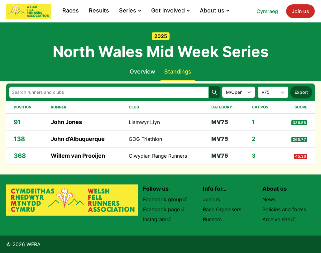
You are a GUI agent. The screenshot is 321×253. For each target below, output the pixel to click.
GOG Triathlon (145, 139)
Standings (177, 71)
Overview (142, 71)
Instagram (157, 219)
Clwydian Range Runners (158, 156)
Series (130, 10)
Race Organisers (222, 209)
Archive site (278, 219)
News (268, 199)
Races (70, 10)
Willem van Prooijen (78, 155)
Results (99, 10)
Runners (212, 219)
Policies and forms (284, 209)
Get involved (170, 10)
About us (214, 10)
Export (301, 92)
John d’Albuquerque (78, 139)
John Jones (66, 122)
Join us (300, 11)
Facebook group (165, 199)
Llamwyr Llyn (144, 122)
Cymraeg (267, 11)
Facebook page (164, 209)
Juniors (211, 199)
